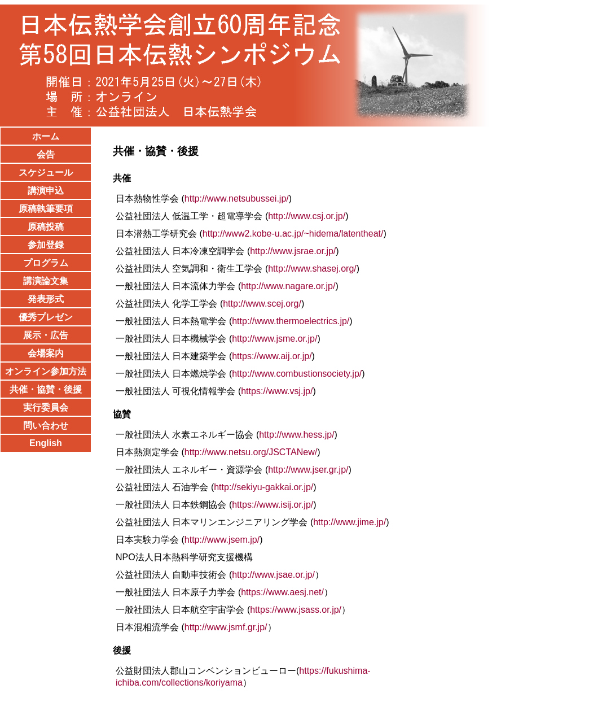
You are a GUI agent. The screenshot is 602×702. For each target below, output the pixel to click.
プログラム (45, 263)
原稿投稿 (46, 227)
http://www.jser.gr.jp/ (308, 469)
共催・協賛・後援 (46, 389)
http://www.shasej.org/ (312, 268)
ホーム (45, 136)
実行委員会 (45, 407)
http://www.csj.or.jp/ (306, 216)
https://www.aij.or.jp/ (271, 356)
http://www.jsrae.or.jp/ (293, 251)
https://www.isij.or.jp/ (272, 504)
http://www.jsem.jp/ (222, 539)
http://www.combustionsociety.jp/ (297, 373)
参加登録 (46, 245)
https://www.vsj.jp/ (277, 391)
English (45, 443)
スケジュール (46, 172)
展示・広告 (45, 335)
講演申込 (46, 190)
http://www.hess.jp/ (296, 434)
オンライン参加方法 (45, 371)
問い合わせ (45, 425)
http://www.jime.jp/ (349, 522)
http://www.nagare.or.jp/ (288, 286)
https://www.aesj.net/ (282, 592)
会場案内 (46, 353)
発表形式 (46, 299)
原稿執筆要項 (46, 208)
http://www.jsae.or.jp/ (273, 574)
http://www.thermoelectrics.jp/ (290, 321)
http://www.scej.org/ (262, 303)
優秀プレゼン (46, 317)
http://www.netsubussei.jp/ (236, 198)
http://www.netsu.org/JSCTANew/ (250, 452)
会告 (46, 154)
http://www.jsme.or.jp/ (274, 338)
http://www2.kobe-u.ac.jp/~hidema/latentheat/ (293, 233)
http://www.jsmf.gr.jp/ (225, 627)
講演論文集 (45, 281)
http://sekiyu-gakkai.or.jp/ (263, 487)
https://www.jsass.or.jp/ (295, 609)
